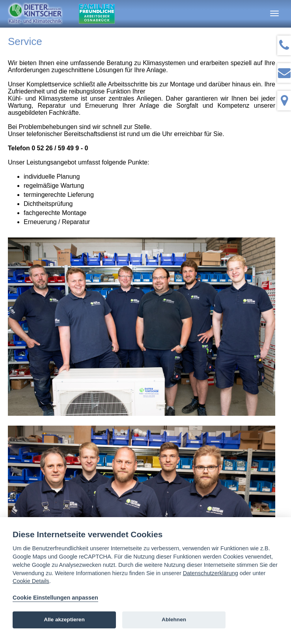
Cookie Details (31, 581)
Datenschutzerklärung (210, 573)
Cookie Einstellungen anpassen (55, 597)
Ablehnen (174, 619)
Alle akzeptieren (64, 619)
